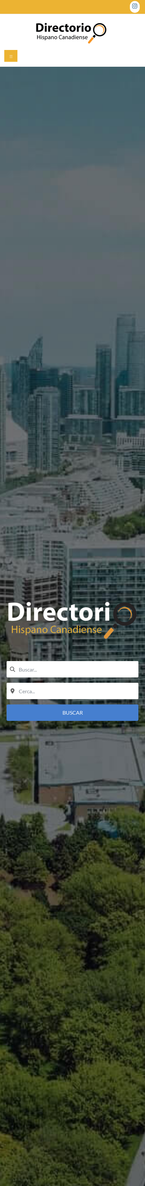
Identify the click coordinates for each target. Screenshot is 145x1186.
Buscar (72, 712)
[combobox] (72, 669)
